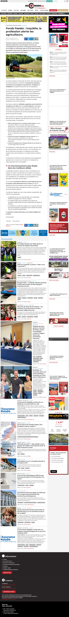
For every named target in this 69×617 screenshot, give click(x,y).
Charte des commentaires (8, 562)
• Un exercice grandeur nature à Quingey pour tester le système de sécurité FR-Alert (58, 53)
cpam (27, 415)
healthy (40, 393)
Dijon (18, 459)
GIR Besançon (20, 502)
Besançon (19, 242)
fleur (34, 356)
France (19, 508)
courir (19, 468)
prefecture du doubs (41, 502)
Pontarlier (20, 305)
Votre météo (58, 412)
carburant (19, 275)
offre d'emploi (20, 546)
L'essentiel (58, 49)
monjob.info (36, 415)
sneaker (22, 468)
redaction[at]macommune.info (8, 584)
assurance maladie (21, 415)
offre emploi (41, 415)
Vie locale (31, 305)
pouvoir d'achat (29, 275)
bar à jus (34, 390)
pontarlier (35, 316)
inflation (33, 522)
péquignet (31, 485)
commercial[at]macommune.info (9, 588)
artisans (19, 316)
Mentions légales (7, 567)
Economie (24, 25)
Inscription (54, 231)
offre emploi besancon (22, 417)
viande (19, 299)
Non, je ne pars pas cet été (57, 462)
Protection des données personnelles (11, 564)
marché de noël (30, 316)
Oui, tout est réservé (56, 456)
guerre (24, 275)
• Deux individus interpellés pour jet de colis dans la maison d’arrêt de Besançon (58, 71)
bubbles (34, 391)
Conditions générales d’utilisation (10, 569)
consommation (30, 297)
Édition (36, 7)
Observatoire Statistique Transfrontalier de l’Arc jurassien (28, 436)
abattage (19, 297)
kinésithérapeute (32, 544)
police (41, 358)
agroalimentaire (20, 522)
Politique (40, 323)
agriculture (9, 221)
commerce (24, 316)
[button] (64, 1)
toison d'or (27, 468)
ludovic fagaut (38, 356)
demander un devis (9, 591)
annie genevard (27, 522)
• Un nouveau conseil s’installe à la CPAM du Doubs (58, 67)
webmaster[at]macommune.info (9, 599)
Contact (5, 559)
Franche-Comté (21, 423)
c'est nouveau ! (40, 391)
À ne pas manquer (58, 326)
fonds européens (16, 221)
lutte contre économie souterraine (30, 502)
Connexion (63, 231)
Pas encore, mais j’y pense (57, 460)
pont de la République (37, 360)
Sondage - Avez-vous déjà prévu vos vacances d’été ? (58, 453)
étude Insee (41, 297)
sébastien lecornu (36, 275)
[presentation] (49, 333)
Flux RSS (5, 566)
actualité (25, 400)
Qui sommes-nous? (7, 561)
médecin (30, 415)
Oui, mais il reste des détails (57, 458)
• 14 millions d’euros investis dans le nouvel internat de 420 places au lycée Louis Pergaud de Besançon (58, 63)
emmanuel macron (21, 485)
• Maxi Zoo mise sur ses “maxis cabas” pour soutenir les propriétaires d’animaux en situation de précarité (58, 58)
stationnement (35, 361)
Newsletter (7, 572)
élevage (35, 297)
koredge (19, 257)
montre (27, 485)
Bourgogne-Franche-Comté (13, 25)
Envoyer (54, 471)
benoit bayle (40, 390)
